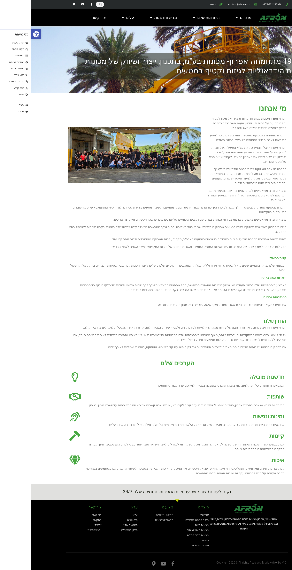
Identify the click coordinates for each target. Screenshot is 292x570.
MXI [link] (252, 562)
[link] (5, 34)
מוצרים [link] (212, 17)
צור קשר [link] (68, 17)
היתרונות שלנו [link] (175, 17)
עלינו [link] (96, 17)
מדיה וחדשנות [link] (132, 17)
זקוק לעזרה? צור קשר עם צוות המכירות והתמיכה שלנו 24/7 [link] (146, 491)
